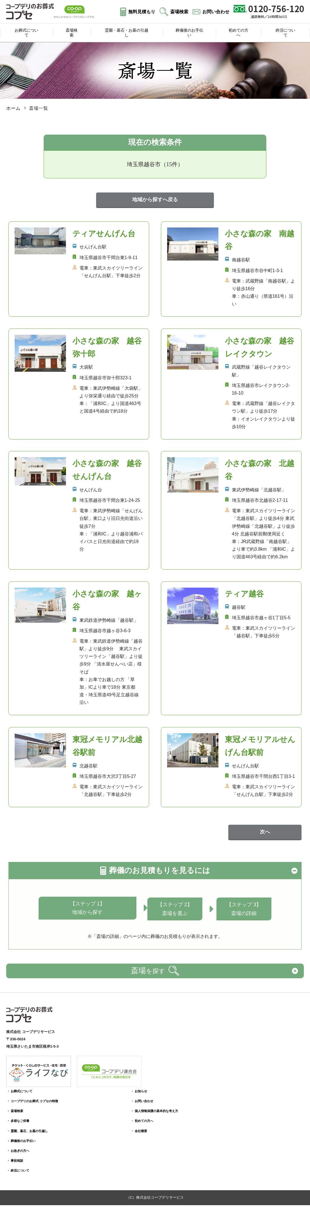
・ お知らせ (131, 1087)
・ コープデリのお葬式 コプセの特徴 (37, 1097)
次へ (265, 830)
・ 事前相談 (16, 1157)
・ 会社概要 (131, 1127)
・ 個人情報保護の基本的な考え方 (150, 1107)
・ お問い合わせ (135, 1097)
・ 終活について (20, 1167)
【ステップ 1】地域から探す (85, 906)
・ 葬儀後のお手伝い (24, 1137)
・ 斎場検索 (16, 1107)
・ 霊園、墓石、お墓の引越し (31, 1127)
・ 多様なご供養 (20, 1117)
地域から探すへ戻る (155, 197)
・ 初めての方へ (135, 1117)
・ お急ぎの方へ (20, 1147)
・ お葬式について (22, 1087)
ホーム (13, 106)
